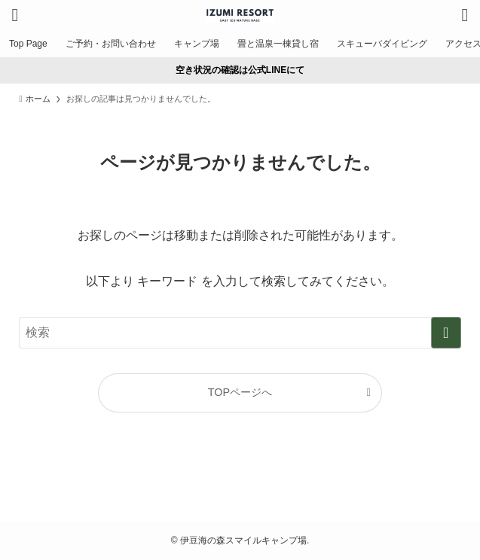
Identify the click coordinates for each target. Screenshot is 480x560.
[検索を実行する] (446, 332)
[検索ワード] (239, 332)
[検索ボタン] (465, 15)
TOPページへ (240, 392)
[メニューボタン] (15, 15)
